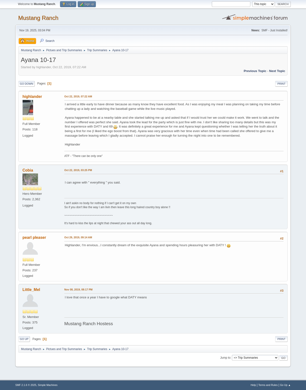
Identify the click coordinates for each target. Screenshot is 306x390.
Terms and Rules (268, 385)
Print (281, 83)
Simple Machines (47, 385)
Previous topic (255, 71)
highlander (32, 97)
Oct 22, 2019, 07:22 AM (78, 96)
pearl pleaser (34, 237)
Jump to (225, 357)
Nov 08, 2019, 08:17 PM (78, 289)
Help (253, 385)
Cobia (27, 170)
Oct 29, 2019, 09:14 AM (78, 237)
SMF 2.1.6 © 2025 (25, 385)
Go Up (24, 339)
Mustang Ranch (38, 18)
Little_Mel (31, 290)
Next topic (277, 71)
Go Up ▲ (285, 385)
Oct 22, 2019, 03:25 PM (78, 170)
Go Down (26, 83)
